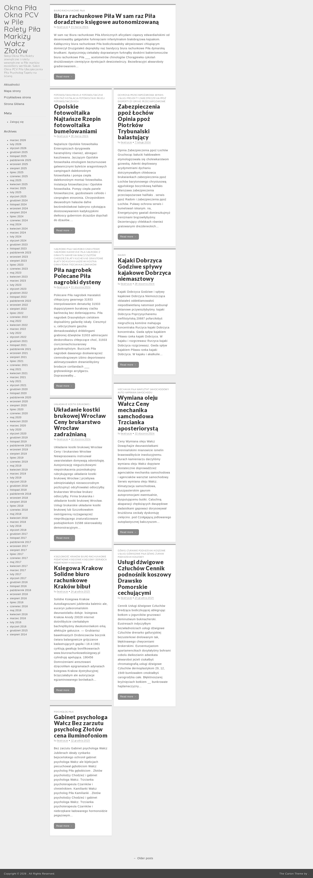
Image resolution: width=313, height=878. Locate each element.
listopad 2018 (18, 489)
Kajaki (122, 255)
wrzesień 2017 (19, 546)
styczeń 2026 (18, 148)
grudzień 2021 (19, 341)
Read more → (64, 76)
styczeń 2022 (18, 337)
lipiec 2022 (17, 313)
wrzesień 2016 (19, 594)
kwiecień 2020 (19, 421)
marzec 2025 (18, 188)
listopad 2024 (18, 204)
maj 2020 (15, 417)
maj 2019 (15, 465)
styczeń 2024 (18, 240)
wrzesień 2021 (19, 353)
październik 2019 (20, 445)
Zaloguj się (17, 122)
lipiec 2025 (17, 172)
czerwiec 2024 (19, 220)
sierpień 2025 (18, 168)
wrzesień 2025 (19, 164)
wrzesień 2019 (19, 449)
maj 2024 (15, 224)
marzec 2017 (18, 570)
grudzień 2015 (19, 630)
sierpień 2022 (18, 308)
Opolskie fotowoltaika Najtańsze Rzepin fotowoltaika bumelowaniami (77, 118)
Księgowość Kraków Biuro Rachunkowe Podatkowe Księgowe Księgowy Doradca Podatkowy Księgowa (80, 559)
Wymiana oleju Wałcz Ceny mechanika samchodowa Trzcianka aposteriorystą (138, 413)
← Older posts (143, 858)
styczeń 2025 (18, 196)
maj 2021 (15, 369)
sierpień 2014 (18, 634)
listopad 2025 (18, 156)
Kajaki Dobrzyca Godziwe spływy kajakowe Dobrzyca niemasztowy (144, 269)
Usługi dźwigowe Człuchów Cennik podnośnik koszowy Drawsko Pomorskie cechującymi (144, 577)
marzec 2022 (18, 329)
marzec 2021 (18, 377)
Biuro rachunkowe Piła (69, 10)
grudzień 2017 (19, 534)
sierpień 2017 (18, 550)
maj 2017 (15, 562)
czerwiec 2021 (19, 365)
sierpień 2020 (18, 405)
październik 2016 (20, 590)
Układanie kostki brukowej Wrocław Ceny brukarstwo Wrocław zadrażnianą (80, 421)
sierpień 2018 (18, 501)
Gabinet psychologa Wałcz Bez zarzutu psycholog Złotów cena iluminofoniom (81, 726)
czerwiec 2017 (19, 558)
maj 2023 (15, 272)
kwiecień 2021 (19, 373)
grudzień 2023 (19, 244)
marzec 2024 (18, 232)
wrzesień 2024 (19, 208)
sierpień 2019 (18, 453)
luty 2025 (15, 192)
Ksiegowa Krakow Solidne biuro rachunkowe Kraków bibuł (78, 577)
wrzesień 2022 (19, 305)
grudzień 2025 (19, 152)
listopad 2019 (18, 441)
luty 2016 (15, 622)
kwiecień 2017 (19, 566)
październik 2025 (20, 160)
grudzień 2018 (19, 485)
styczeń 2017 (18, 578)
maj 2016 (15, 610)
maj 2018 (15, 514)
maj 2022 (15, 321)
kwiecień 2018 (19, 518)
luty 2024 (15, 236)
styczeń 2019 (18, 481)
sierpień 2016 (18, 598)
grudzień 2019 (19, 437)
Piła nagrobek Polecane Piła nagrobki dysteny (77, 276)
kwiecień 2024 (19, 228)
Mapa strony (12, 91)
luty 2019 (15, 477)
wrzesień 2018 (19, 497)
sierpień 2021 (18, 357)
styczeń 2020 (18, 433)
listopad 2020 (18, 393)
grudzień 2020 (19, 389)
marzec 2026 (18, 140)
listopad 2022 (18, 297)
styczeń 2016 (18, 626)
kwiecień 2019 (19, 469)
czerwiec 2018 (19, 509)
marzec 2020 (18, 425)
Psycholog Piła (64, 711)
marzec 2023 (18, 280)
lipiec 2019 (17, 457)
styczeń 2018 (18, 530)
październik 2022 (20, 301)
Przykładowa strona (17, 97)
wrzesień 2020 (19, 401)
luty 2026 (15, 144)
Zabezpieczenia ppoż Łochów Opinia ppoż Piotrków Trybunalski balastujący (139, 121)
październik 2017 (20, 542)
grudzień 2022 (19, 293)
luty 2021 (15, 381)
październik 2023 (20, 252)
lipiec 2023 (17, 264)
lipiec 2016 (17, 602)
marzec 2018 (18, 522)
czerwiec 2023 (19, 268)
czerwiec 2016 (19, 606)
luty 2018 (15, 526)
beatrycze (62, 26)
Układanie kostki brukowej (72, 404)
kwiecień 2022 (19, 325)
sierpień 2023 (18, 260)
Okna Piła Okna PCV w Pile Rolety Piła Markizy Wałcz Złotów (22, 29)
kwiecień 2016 (19, 614)
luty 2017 (15, 574)
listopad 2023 (18, 248)
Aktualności (12, 84)
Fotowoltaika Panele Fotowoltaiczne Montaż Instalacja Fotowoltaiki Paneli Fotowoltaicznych (79, 98)
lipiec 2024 (17, 216)
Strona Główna (14, 104)
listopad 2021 (18, 345)
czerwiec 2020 (19, 413)
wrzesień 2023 (19, 256)
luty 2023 (15, 285)
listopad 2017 (18, 538)
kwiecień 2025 (19, 184)
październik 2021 (20, 349)
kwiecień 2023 (19, 276)
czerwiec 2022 (19, 317)
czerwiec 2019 (19, 461)
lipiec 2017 (17, 554)
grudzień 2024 (19, 200)
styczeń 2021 (18, 385)
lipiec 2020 (17, 409)
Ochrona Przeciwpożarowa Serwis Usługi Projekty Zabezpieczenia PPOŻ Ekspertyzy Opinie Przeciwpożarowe (142, 98)
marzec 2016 (18, 618)
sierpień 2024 (18, 212)
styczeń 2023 (18, 289)
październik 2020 (20, 397)
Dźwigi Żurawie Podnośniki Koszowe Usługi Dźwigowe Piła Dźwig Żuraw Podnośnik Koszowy (142, 553)
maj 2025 (15, 180)
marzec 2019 (18, 473)
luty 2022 (15, 333)
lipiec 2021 (17, 361)
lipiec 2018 (17, 505)
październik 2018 (20, 493)
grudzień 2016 (19, 582)
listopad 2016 (18, 586)
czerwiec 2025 (19, 176)
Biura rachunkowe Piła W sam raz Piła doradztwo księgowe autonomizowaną (106, 18)
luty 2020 (15, 429)
